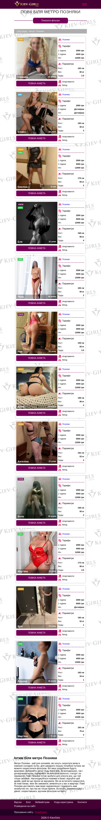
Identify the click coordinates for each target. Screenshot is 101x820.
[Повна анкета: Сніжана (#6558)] (36, 58)
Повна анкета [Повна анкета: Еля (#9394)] (36, 248)
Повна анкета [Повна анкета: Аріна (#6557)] (36, 413)
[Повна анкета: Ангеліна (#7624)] (36, 443)
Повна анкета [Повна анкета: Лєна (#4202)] (36, 303)
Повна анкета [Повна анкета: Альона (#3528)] (36, 687)
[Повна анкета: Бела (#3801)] (36, 497)
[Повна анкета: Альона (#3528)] (36, 662)
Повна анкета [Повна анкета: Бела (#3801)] (36, 523)
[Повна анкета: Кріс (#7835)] (36, 607)
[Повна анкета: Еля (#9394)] (36, 223)
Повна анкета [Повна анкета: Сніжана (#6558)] (36, 83)
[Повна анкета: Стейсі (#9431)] (36, 113)
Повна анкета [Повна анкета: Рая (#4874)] (36, 358)
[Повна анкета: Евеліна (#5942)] (36, 168)
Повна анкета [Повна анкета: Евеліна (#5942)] (36, 193)
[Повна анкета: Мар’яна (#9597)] (36, 552)
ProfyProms (41, 812)
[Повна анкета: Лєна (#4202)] (36, 278)
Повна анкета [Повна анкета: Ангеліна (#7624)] (36, 468)
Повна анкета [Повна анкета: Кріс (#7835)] (36, 633)
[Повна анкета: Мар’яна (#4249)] (36, 717)
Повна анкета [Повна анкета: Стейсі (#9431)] (36, 138)
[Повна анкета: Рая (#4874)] (36, 333)
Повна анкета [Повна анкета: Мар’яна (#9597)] (36, 578)
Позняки (64, 39)
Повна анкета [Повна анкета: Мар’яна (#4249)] (36, 742)
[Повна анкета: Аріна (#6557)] (36, 388)
